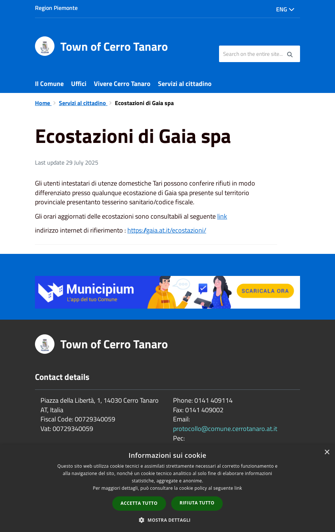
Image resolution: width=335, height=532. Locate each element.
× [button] (326, 452)
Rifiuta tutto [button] (197, 503)
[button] (167, 519)
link (222, 216)
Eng (285, 9)
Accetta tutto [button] (139, 503)
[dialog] (167, 488)
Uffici (79, 84)
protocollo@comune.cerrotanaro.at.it (225, 429)
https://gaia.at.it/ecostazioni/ (166, 230)
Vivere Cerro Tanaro (122, 84)
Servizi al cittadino (185, 84)
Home (43, 102)
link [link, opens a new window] (238, 488)
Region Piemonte (56, 7)
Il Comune (49, 84)
